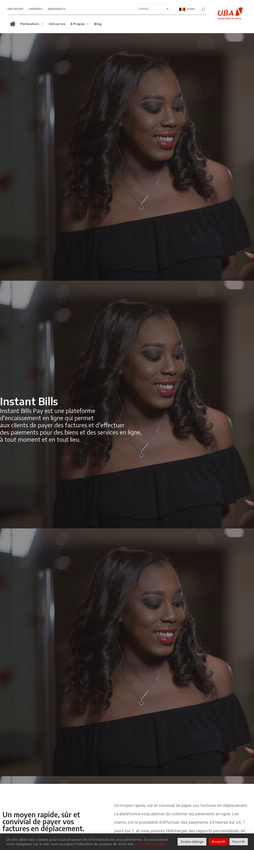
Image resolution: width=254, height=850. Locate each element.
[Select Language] (152, 9)
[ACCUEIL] (12, 24)
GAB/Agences (56, 9)
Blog (97, 24)
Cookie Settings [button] (192, 842)
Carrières (36, 9)
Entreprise (57, 24)
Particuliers (32, 24)
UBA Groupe (15, 9)
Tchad (187, 9)
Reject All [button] (238, 841)
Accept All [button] (218, 841)
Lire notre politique (150, 844)
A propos (79, 24)
